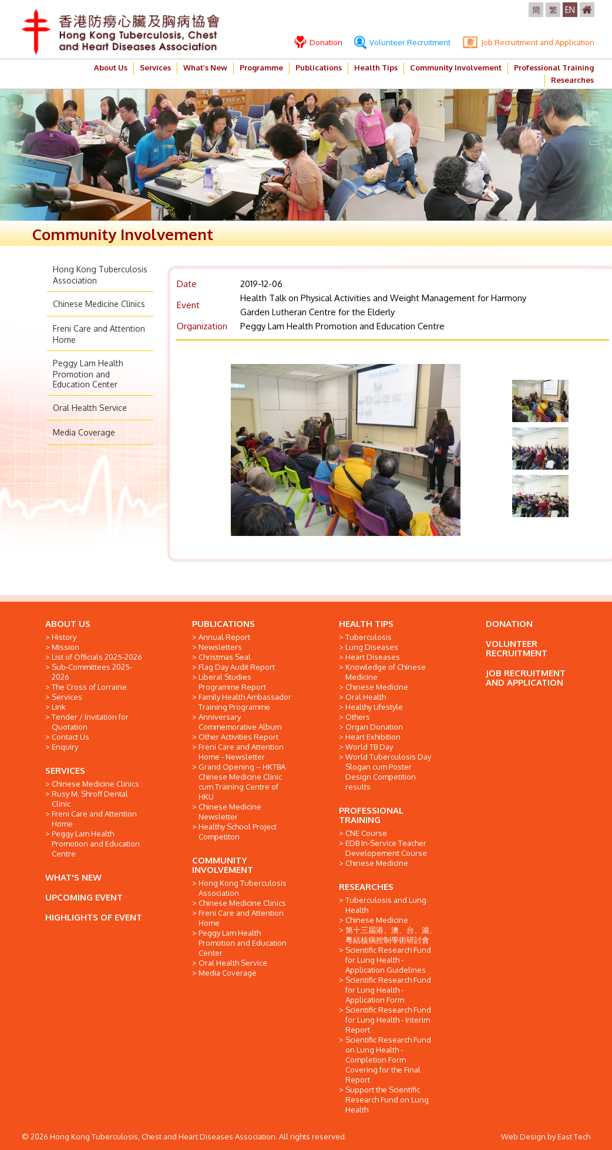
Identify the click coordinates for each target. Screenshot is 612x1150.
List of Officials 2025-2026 (97, 657)
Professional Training (554, 67)
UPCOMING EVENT (84, 897)
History (64, 637)
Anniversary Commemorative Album (240, 721)
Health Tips (376, 67)
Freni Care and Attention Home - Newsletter (241, 751)
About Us (110, 67)
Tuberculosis (368, 637)
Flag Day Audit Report (237, 667)
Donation (318, 42)
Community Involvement (456, 67)
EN (570, 10)
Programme (261, 67)
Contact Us (70, 736)
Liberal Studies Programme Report (232, 682)
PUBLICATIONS (223, 623)
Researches (572, 80)
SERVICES (65, 770)
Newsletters (220, 647)
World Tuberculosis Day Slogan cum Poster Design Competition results (388, 771)
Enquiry (65, 746)
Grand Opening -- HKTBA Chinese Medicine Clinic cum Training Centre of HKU (242, 781)
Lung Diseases (371, 647)
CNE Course (366, 833)
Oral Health (365, 697)
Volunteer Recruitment (402, 42)
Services (155, 67)
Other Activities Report (238, 736)
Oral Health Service (90, 408)
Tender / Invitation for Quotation (90, 721)
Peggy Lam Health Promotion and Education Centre (96, 843)
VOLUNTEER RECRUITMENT (516, 648)
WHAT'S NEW (73, 877)
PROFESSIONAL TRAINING (371, 815)
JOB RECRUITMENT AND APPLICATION (526, 677)
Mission (65, 647)
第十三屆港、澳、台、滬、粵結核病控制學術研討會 (391, 935)
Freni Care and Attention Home (94, 818)
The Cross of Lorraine (89, 687)
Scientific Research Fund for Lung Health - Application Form (388, 989)
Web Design (523, 1136)
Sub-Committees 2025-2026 (92, 672)
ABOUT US (67, 623)
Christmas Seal (225, 657)
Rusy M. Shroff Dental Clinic (90, 798)
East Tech (573, 1136)
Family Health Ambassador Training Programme (245, 701)
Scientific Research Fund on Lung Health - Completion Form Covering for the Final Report (388, 1059)
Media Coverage (84, 432)
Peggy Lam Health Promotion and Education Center (88, 373)
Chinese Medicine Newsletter (230, 811)
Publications (318, 67)
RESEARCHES (366, 886)
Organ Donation (374, 726)
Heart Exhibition (373, 736)
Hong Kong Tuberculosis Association (243, 888)
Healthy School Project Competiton (238, 831)
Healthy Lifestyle (374, 706)
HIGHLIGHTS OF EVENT (93, 917)
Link (59, 706)
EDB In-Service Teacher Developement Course (386, 848)
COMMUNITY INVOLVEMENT (222, 865)
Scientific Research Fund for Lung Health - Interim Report (388, 1019)
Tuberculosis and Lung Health (385, 905)
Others (357, 716)
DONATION (509, 623)
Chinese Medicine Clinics (99, 304)
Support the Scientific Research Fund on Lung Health (387, 1099)
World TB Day (369, 746)
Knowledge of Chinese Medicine (385, 672)
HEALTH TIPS (366, 623)
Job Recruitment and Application (528, 42)
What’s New (205, 67)
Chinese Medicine (376, 687)
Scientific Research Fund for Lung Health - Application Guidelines (388, 959)
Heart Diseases (372, 657)
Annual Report (224, 637)
